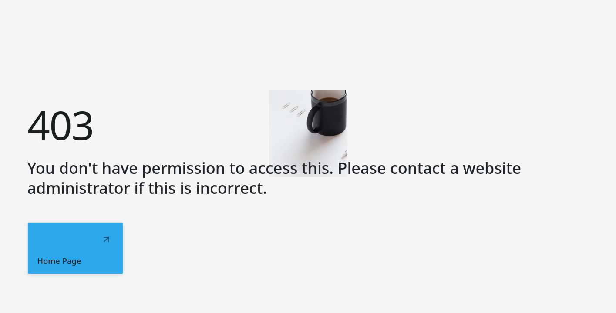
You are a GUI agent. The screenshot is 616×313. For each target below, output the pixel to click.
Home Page (59, 261)
